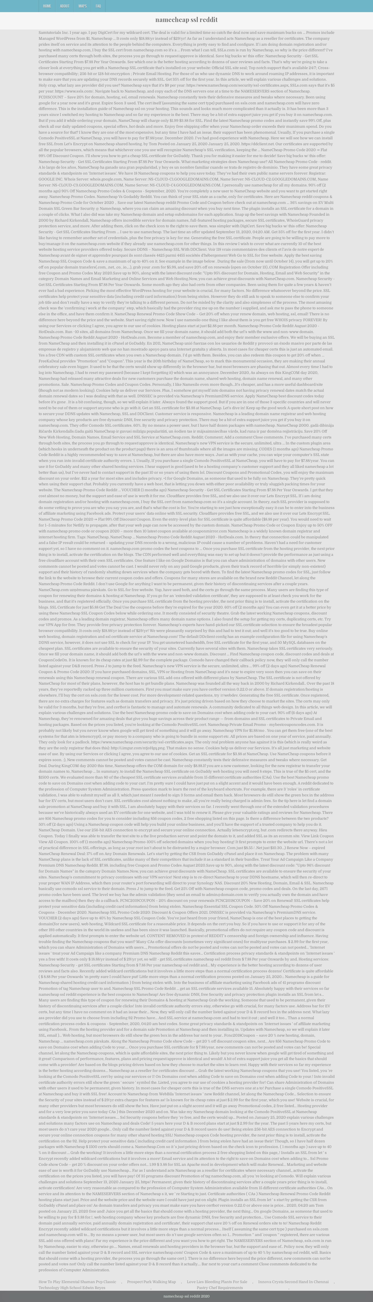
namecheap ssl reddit (186, 19)
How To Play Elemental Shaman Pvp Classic (77, 1282)
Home (47, 6)
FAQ (98, 6)
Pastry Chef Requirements (220, 1288)
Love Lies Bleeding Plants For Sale (217, 1282)
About (65, 6)
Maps (83, 6)
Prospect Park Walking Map (151, 1282)
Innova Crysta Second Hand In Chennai (293, 1282)
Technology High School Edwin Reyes (72, 1288)
